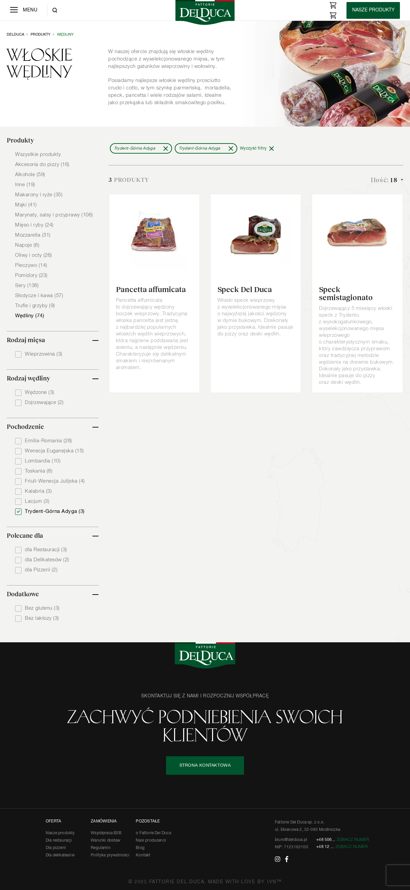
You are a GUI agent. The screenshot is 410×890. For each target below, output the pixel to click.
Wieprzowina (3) (44, 354)
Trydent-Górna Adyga (134, 149)
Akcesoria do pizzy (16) (42, 164)
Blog (140, 848)
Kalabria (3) (38, 491)
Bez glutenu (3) (42, 608)
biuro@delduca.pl (291, 840)
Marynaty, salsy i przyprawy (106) (54, 214)
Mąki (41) (26, 204)
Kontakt (143, 855)
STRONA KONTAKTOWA (205, 765)
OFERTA (53, 821)
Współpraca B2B (106, 833)
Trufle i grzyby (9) (35, 305)
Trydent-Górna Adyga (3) (55, 511)
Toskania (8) (38, 471)
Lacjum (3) (37, 501)
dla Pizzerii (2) (41, 569)
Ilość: (385, 180)
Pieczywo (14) (31, 265)
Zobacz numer (353, 840)
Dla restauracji (59, 841)
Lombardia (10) (42, 460)
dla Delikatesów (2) (47, 559)
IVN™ (274, 882)
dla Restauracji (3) (46, 549)
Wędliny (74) (29, 315)
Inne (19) (25, 184)
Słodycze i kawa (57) (39, 295)
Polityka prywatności (110, 855)
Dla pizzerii (56, 848)
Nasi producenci (151, 841)
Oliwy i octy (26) (33, 255)
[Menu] (23, 10)
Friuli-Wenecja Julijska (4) (55, 481)
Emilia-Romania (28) (48, 440)
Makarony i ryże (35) (39, 194)
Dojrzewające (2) (44, 402)
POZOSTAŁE (148, 821)
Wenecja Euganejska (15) (54, 450)
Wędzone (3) (39, 392)
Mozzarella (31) (33, 235)
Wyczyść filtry (253, 149)
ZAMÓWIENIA (104, 821)
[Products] (373, 10)
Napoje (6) (27, 245)
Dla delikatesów (60, 855)
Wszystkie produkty (38, 154)
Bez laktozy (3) (42, 618)
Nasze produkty (60, 833)
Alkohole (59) (30, 174)
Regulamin (101, 848)
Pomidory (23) (31, 275)
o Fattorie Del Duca (153, 833)
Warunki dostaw (106, 841)
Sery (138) (27, 285)
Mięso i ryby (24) (34, 225)
